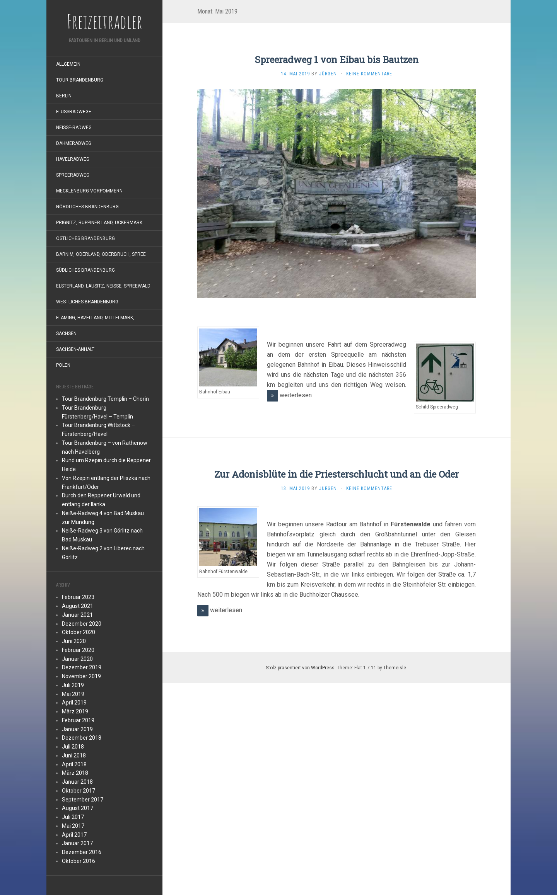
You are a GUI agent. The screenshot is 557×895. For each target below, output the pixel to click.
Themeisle (394, 667)
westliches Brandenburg (87, 302)
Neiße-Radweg (74, 127)
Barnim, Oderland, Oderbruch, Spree (101, 254)
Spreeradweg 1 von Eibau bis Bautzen (337, 59)
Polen (63, 365)
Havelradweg (72, 159)
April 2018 (74, 764)
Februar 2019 (78, 720)
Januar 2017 (77, 843)
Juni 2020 (74, 641)
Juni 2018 (74, 755)
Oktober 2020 (78, 632)
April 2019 (74, 702)
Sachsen (66, 333)
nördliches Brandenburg (87, 206)
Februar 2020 (78, 650)
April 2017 (74, 835)
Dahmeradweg (73, 143)
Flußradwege (73, 111)
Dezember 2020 (81, 624)
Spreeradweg (72, 175)
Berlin (64, 96)
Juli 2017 (73, 817)
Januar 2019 (77, 729)
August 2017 (77, 808)
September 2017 (82, 799)
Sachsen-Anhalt (75, 349)
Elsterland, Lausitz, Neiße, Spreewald (103, 286)
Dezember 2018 (81, 738)
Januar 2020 (77, 659)
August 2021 (77, 606)
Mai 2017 (73, 826)
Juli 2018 (73, 747)
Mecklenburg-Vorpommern (89, 191)
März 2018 (75, 773)
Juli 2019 (73, 685)
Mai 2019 (73, 694)
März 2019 (75, 711)
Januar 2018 (77, 782)
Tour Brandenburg (79, 80)
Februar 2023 (78, 597)
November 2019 (81, 676)
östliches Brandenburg (85, 238)
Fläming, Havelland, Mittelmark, (95, 317)
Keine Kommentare (369, 74)
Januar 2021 (77, 615)
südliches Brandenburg (85, 270)
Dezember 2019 (81, 667)
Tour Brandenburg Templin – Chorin (105, 399)
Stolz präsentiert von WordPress (300, 667)
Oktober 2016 (78, 861)
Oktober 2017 (78, 791)
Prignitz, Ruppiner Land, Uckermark (99, 222)
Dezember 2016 (81, 852)
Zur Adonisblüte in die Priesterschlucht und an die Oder (336, 474)
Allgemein (68, 64)
